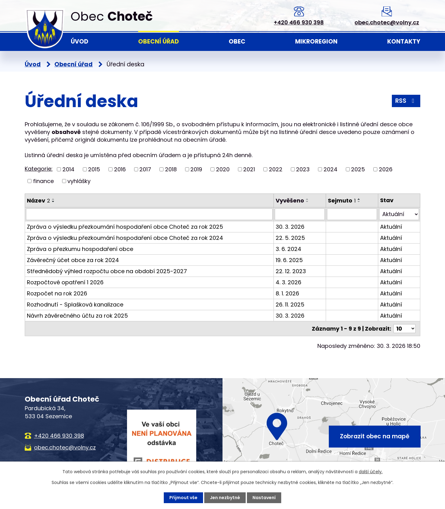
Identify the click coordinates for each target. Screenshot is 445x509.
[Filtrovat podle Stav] (399, 214)
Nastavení (264, 497)
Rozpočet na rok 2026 (57, 293)
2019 (196, 169)
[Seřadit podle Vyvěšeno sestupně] (307, 201)
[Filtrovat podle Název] (149, 214)
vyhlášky (79, 181)
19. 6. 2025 (289, 260)
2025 (358, 169)
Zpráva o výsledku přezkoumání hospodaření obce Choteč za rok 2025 (125, 227)
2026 (385, 169)
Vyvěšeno (290, 200)
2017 (145, 169)
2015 (94, 169)
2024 (330, 169)
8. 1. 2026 (287, 293)
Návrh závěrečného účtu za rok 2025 (77, 315)
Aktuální (391, 227)
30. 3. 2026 (290, 227)
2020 (223, 169)
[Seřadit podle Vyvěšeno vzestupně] (307, 199)
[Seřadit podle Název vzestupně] (53, 199)
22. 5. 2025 (290, 238)
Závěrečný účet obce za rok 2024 (73, 260)
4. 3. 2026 (288, 282)
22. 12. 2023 (291, 271)
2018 (171, 169)
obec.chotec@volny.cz (386, 22)
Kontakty (403, 41)
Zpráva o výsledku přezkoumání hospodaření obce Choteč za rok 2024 (125, 238)
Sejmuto (342, 200)
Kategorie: (39, 169)
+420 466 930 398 (299, 22)
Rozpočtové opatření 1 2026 (65, 282)
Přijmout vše (183, 497)
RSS (406, 101)
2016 (120, 169)
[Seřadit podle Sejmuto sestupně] (359, 201)
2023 (303, 169)
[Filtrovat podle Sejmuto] (352, 214)
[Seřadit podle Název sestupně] (53, 201)
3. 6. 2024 (288, 249)
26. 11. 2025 (290, 304)
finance (43, 181)
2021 (249, 169)
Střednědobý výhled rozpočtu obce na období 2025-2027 (107, 271)
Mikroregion (316, 41)
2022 (275, 169)
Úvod (79, 41)
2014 (68, 169)
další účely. (371, 472)
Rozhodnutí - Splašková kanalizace (75, 304)
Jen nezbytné (225, 497)
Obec (237, 41)
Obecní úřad (158, 41)
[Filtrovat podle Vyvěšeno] (300, 214)
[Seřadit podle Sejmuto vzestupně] (359, 199)
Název (38, 200)
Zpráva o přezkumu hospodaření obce (80, 249)
